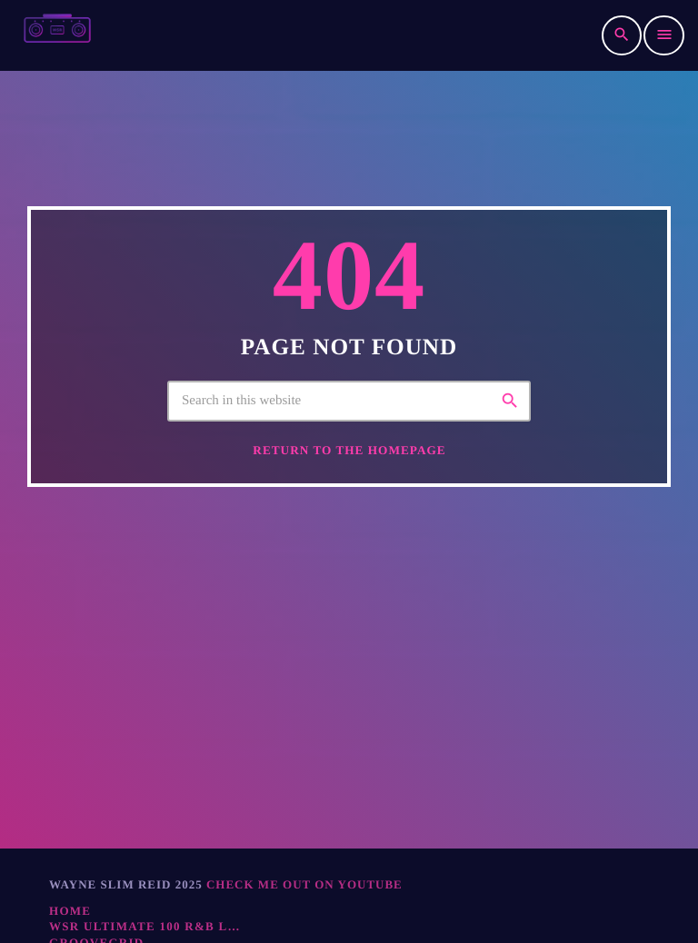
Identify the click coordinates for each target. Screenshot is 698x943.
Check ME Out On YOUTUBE (304, 884)
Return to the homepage (349, 471)
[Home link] (57, 35)
